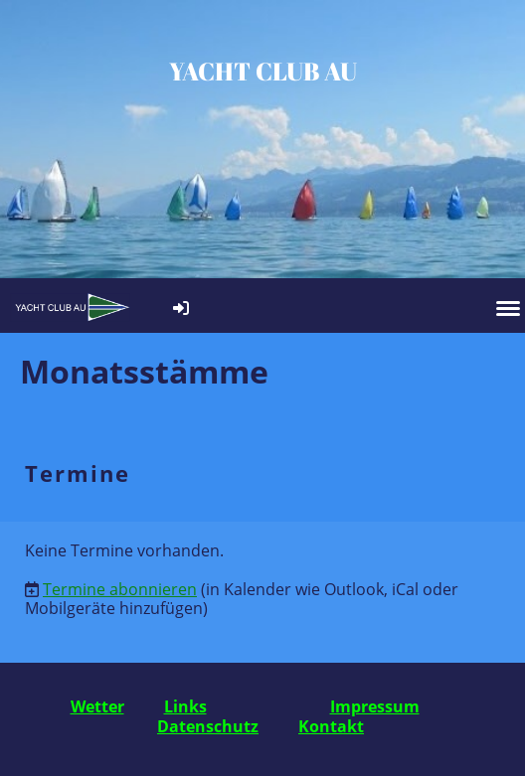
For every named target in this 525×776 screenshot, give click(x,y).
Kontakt (331, 726)
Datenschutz (208, 726)
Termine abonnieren (120, 589)
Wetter (97, 706)
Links (185, 706)
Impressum (375, 706)
